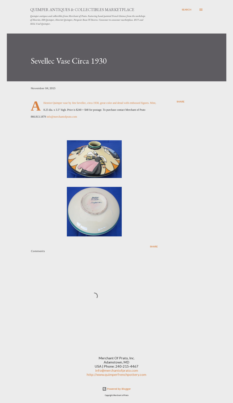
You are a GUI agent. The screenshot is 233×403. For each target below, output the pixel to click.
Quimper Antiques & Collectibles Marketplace (82, 9)
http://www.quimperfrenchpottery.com (116, 374)
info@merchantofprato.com (62, 116)
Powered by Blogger (116, 388)
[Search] (186, 10)
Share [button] (180, 101)
